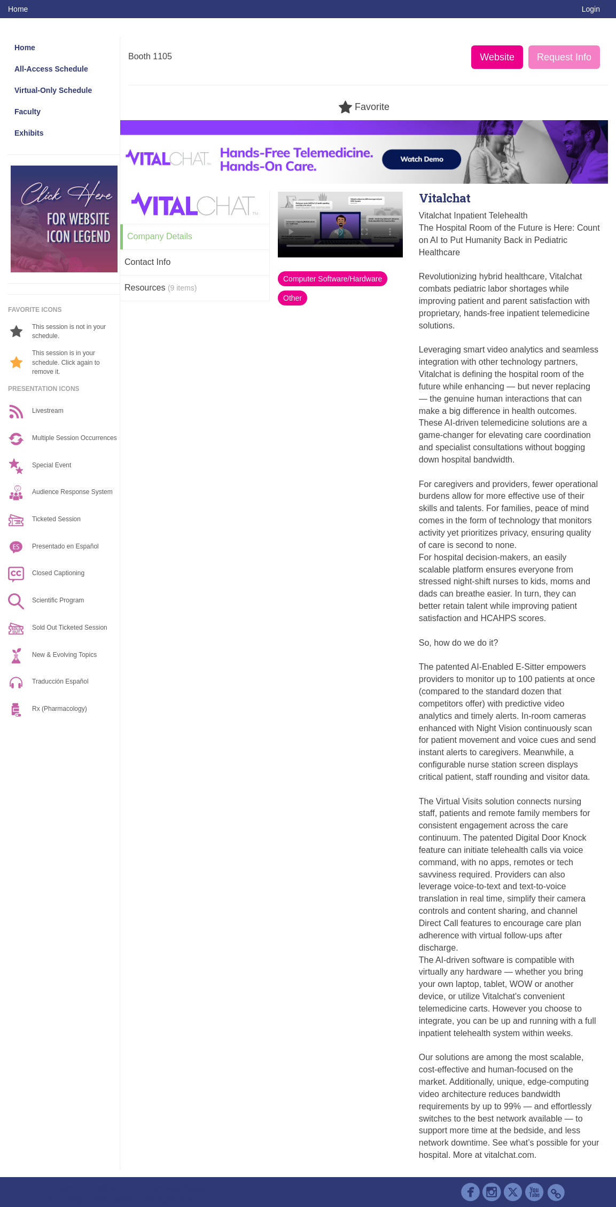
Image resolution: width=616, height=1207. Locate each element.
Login (591, 9)
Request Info (564, 57)
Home (18, 9)
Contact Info (147, 262)
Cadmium (108, 1188)
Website (497, 57)
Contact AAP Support (174, 1188)
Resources (160, 287)
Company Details (159, 236)
